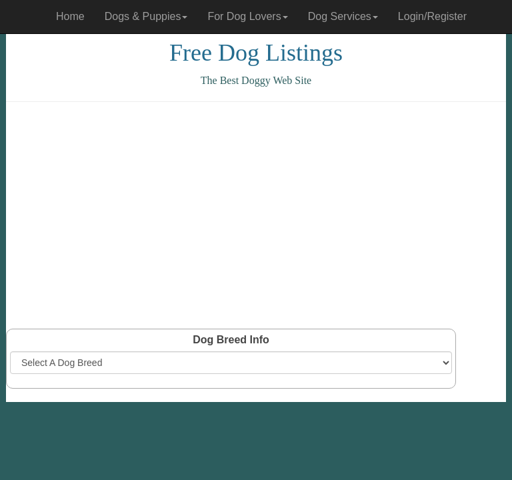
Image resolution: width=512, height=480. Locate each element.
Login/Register (432, 16)
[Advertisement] (256, 215)
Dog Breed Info (231, 339)
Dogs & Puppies (146, 16)
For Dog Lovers (247, 16)
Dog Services (343, 16)
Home (70, 16)
